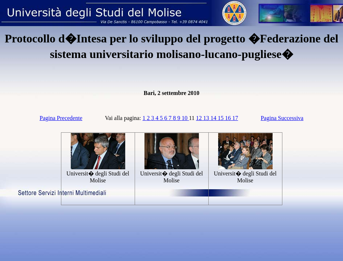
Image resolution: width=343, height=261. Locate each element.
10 (185, 118)
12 (199, 118)
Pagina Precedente (61, 118)
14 (214, 118)
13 (207, 118)
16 (228, 118)
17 (235, 118)
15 (221, 118)
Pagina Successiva (282, 118)
